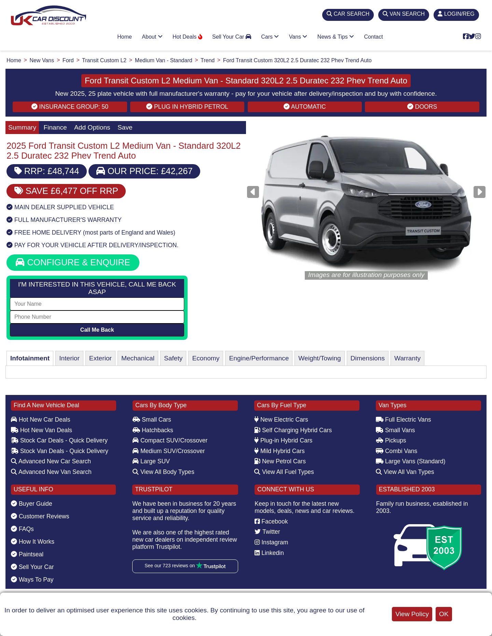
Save (125, 127)
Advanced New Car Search (51, 461)
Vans (298, 37)
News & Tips (335, 37)
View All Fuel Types (284, 471)
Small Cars (152, 419)
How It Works (32, 541)
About (152, 37)
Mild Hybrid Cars (279, 451)
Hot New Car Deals (40, 419)
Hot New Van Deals (41, 430)
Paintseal (27, 554)
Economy (205, 358)
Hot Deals (187, 37)
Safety (173, 358)
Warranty (407, 358)
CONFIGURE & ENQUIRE (73, 262)
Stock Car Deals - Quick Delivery (59, 440)
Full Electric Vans (403, 419)
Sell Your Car (231, 37)
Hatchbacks (153, 430)
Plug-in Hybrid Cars (283, 440)
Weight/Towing (319, 358)
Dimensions (368, 358)
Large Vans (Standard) (411, 461)
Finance (55, 127)
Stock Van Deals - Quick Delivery (59, 451)
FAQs (22, 529)
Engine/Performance (259, 358)
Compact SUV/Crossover (170, 440)
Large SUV (151, 461)
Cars (270, 37)
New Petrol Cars (280, 461)
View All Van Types (405, 471)
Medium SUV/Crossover (169, 451)
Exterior (100, 358)
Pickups (391, 440)
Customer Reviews (40, 516)
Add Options (92, 127)
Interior (69, 358)
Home (124, 37)
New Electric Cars (281, 419)
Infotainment (30, 358)
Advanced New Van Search (51, 471)
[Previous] (253, 192)
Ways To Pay (32, 579)
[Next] (480, 192)
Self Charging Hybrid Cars (293, 430)
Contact (373, 37)
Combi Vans (396, 451)
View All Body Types (163, 471)
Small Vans (395, 430)
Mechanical (137, 358)
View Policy (412, 614)
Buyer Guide (31, 503)
